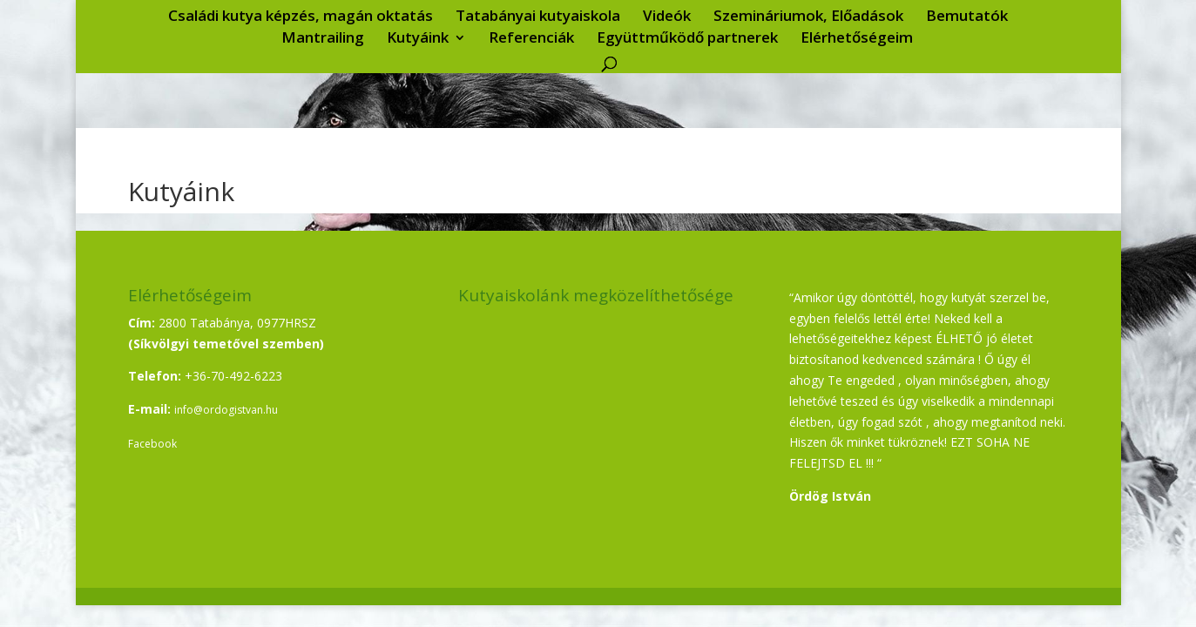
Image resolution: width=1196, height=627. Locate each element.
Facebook (152, 443)
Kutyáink (418, 39)
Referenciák (531, 39)
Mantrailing (322, 39)
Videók (667, 17)
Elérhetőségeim (857, 39)
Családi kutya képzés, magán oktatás (300, 17)
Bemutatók (967, 17)
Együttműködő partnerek (687, 39)
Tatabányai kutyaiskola (538, 17)
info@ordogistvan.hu (226, 409)
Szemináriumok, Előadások (808, 17)
